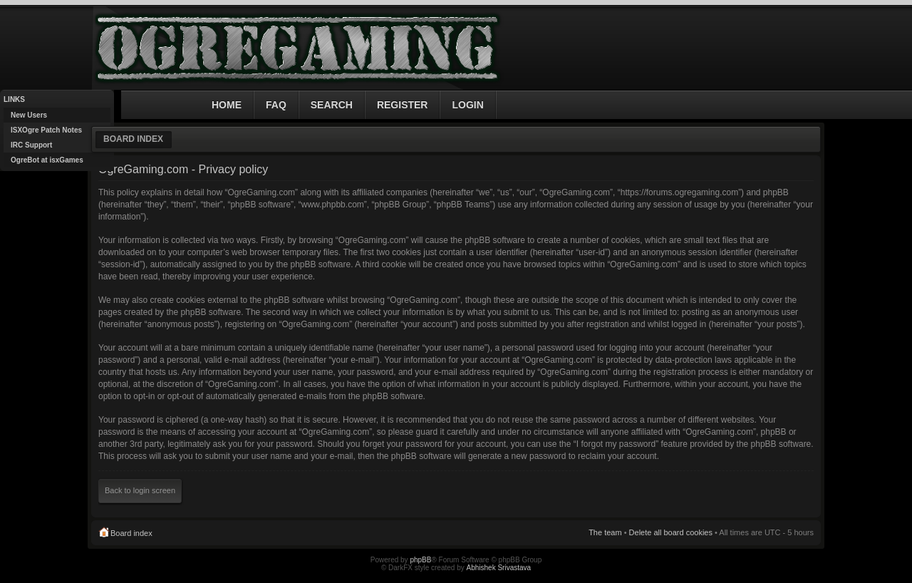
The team (605, 532)
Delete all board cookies (670, 532)
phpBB (420, 560)
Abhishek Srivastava (499, 568)
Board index (133, 139)
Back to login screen (140, 490)
